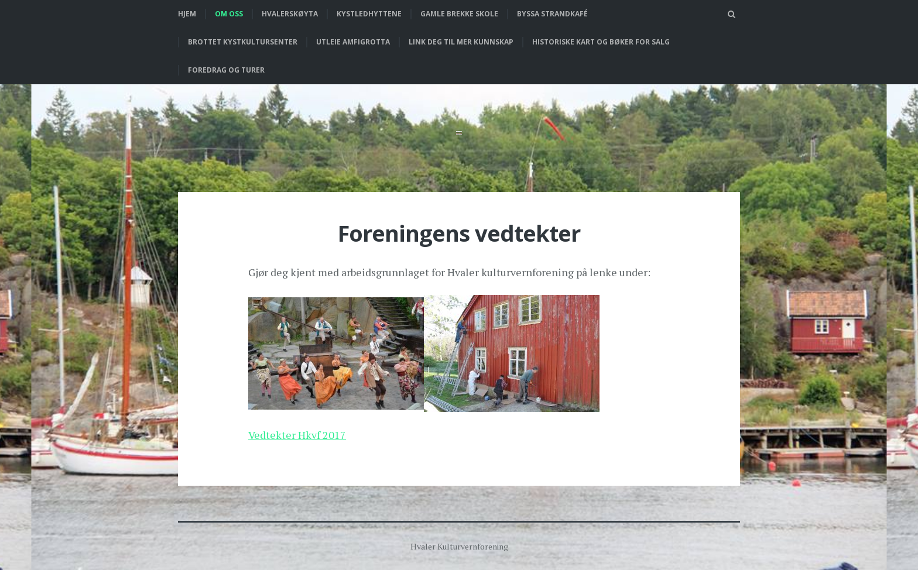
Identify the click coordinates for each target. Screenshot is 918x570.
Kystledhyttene (369, 14)
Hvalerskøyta (290, 14)
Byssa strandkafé (552, 14)
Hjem (187, 14)
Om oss (229, 14)
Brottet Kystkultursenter (242, 42)
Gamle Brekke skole (459, 14)
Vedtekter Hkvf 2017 (297, 435)
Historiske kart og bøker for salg (601, 42)
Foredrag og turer (226, 70)
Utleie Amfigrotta (353, 42)
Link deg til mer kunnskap (461, 42)
